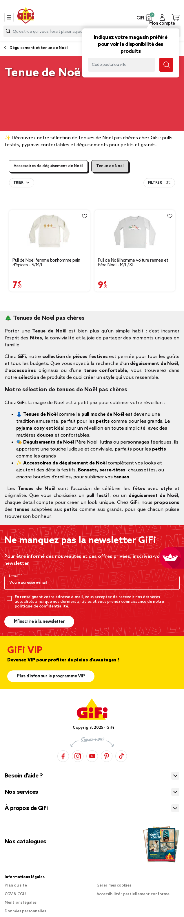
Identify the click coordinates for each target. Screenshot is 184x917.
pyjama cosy (30, 428)
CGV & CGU (15, 894)
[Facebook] (63, 756)
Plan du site (16, 885)
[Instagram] (77, 756)
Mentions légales (21, 902)
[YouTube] (92, 756)
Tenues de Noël (40, 414)
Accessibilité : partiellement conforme (133, 894)
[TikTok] (121, 756)
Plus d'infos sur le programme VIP (51, 676)
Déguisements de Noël (48, 442)
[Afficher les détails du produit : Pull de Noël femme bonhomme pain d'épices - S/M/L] (49, 232)
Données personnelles (25, 911)
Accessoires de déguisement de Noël (48, 166)
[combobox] (21, 182)
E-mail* (15, 576)
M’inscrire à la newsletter (39, 621)
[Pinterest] (106, 756)
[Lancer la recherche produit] (8, 31)
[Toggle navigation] (9, 17)
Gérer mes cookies (113, 885)
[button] (149, 17)
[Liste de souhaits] (84, 216)
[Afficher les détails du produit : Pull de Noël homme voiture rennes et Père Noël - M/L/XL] (134, 232)
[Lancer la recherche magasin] (166, 65)
